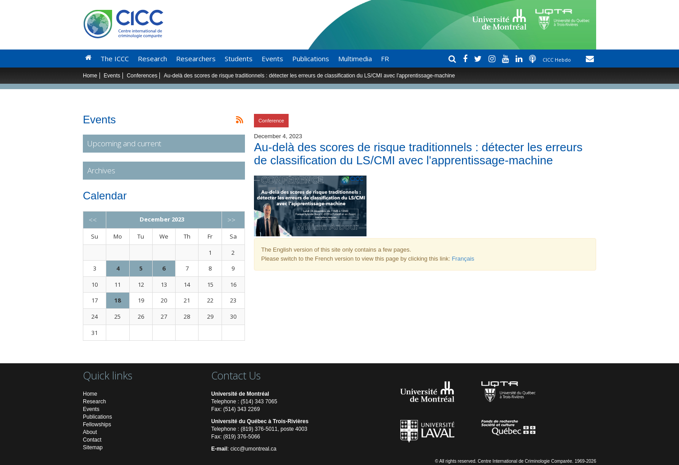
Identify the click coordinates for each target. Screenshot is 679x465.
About (90, 432)
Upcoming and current (124, 143)
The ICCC (114, 58)
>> (231, 219)
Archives (101, 170)
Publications (310, 58)
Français (463, 258)
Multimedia (355, 58)
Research (152, 58)
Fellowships (97, 424)
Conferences (142, 75)
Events (272, 58)
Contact (92, 440)
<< (93, 219)
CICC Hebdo (557, 59)
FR (385, 58)
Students (239, 58)
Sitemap (93, 447)
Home (90, 75)
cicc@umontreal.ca (253, 449)
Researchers (196, 58)
